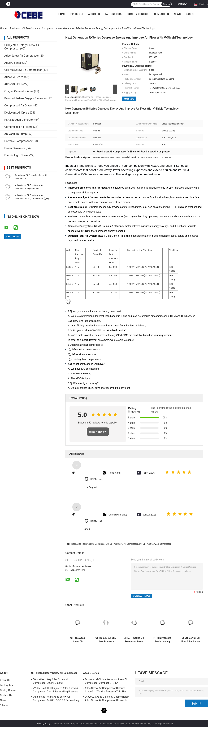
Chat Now (182, 4)
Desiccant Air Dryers (16, 112)
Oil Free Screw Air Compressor (38, 28)
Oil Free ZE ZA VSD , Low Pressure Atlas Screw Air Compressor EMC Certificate (106, 640)
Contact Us (161, 14)
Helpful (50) (96, 479)
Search (166, 4)
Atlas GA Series (13, 77)
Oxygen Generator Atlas (19, 91)
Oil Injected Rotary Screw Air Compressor (54, 673)
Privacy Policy (43, 723)
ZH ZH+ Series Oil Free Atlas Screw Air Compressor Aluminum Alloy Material (134, 640)
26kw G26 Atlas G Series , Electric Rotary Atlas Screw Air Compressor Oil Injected (107, 698)
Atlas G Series (12, 62)
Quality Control (138, 14)
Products (77, 14)
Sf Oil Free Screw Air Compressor (122, 544)
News (177, 14)
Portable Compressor (17, 141)
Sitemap (4, 705)
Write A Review (97, 431)
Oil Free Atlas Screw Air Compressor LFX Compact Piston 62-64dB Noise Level (77, 640)
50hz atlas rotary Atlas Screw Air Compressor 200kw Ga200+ (50, 681)
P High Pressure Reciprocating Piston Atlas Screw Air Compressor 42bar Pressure (162, 640)
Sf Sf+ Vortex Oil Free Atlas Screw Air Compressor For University (190, 640)
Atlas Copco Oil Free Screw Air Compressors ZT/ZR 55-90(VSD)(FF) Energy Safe (32, 198)
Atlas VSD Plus (13, 84)
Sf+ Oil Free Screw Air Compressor (155, 544)
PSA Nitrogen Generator (19, 119)
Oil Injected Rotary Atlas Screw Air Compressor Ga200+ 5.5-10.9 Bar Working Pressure (56, 699)
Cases (189, 14)
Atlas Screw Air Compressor (21, 55)
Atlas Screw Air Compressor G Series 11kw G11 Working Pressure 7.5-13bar (106, 690)
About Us (94, 14)
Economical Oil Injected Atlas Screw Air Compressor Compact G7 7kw (106, 681)
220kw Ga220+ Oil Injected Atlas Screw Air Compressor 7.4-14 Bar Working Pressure (56, 690)
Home (61, 14)
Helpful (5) (96, 520)
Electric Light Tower (16, 155)
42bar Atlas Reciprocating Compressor (88, 544)
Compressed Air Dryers (18, 105)
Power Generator (14, 148)
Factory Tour (113, 14)
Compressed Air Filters (18, 126)
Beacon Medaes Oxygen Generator (25, 98)
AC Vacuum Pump (15, 134)
